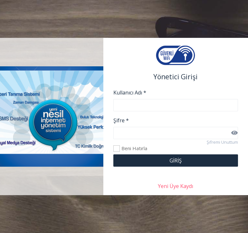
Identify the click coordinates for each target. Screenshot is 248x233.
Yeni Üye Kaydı (175, 186)
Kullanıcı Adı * (129, 92)
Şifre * (121, 120)
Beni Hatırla (116, 148)
